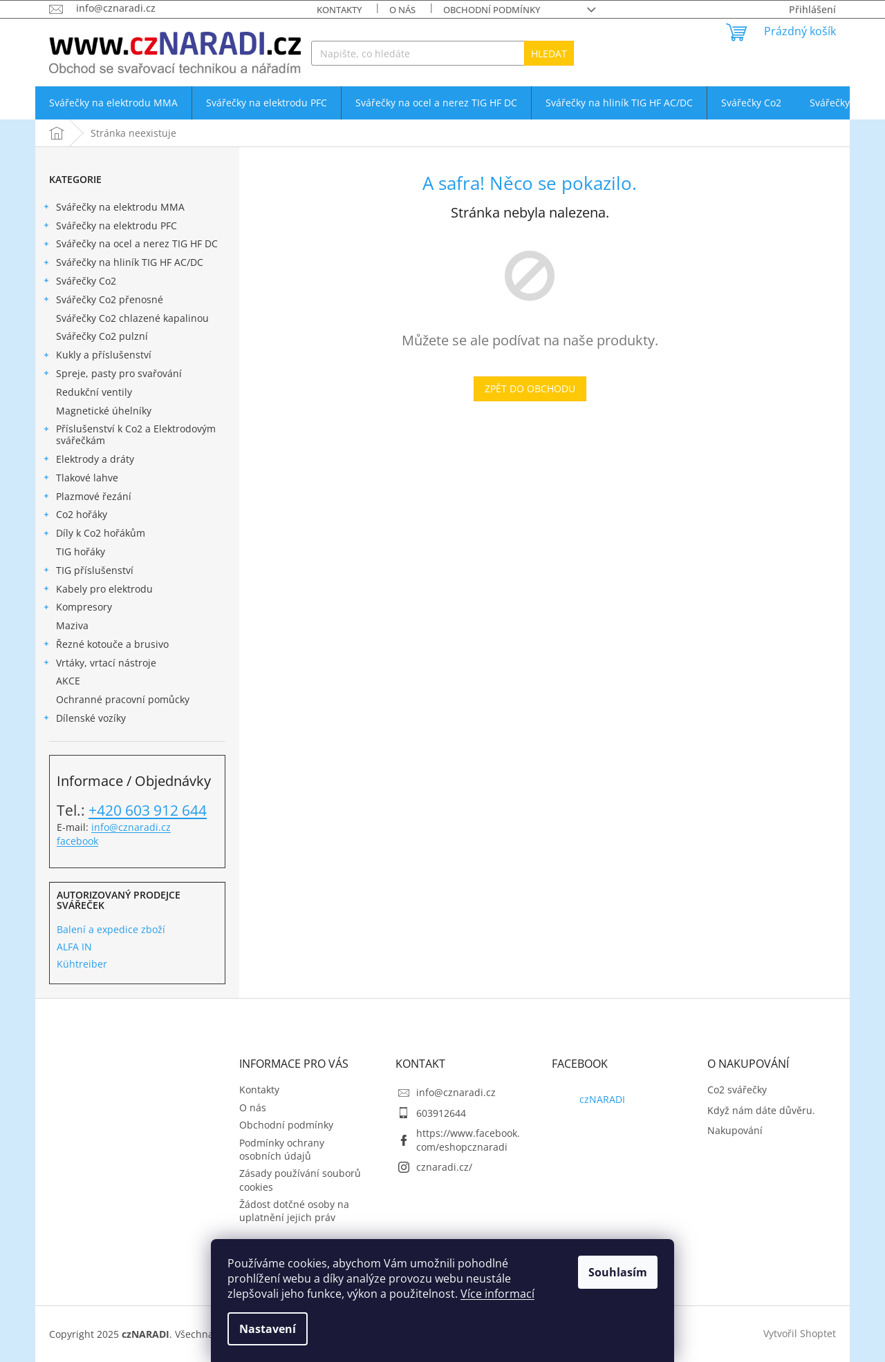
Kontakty (339, 9)
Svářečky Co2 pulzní (103, 336)
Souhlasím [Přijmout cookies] (617, 1272)
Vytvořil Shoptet (799, 1332)
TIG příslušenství (87, 572)
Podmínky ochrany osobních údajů (281, 1149)
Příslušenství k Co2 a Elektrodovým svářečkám (129, 434)
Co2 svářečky (737, 1089)
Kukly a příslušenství (96, 356)
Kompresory (77, 608)
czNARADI (602, 1099)
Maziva (73, 625)
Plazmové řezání (86, 498)
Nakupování (735, 1130)
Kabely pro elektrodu (97, 590)
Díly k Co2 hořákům (93, 534)
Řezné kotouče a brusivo (105, 645)
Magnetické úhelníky (105, 410)
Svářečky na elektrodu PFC (109, 227)
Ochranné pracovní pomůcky (124, 699)
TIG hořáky (82, 551)
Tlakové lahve (80, 479)
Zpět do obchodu (530, 388)
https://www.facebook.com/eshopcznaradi (468, 1139)
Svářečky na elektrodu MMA (113, 208)
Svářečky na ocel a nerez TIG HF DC (130, 245)
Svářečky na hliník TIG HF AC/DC (122, 264)
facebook (77, 840)
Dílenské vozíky (84, 719)
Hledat (549, 53)
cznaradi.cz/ (444, 1166)
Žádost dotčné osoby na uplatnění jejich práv (294, 1211)
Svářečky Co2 (79, 282)
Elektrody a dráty (88, 460)
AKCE (69, 680)
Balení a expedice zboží (111, 929)
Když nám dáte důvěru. (761, 1110)
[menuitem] (113, 103)
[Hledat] (442, 53)
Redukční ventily (95, 392)
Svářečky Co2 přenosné (102, 301)
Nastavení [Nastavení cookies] (267, 1328)
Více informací (497, 1293)
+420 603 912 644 (147, 810)
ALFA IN (74, 946)
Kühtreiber (82, 964)
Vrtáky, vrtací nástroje (99, 664)
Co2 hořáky (74, 516)
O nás (402, 9)
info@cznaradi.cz (131, 827)
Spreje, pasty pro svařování (112, 375)
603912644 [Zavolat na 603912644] (441, 1113)
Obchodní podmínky (491, 9)
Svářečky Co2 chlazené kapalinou (134, 318)
